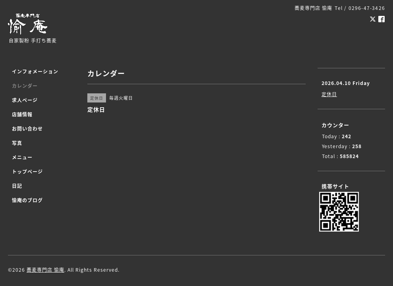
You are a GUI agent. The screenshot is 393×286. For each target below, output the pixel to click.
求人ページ (25, 100)
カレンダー (25, 85)
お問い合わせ (27, 128)
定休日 (329, 94)
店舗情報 (22, 114)
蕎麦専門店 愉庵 (45, 269)
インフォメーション (35, 71)
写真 (17, 143)
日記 (17, 185)
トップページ (27, 171)
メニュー (22, 157)
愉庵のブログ (27, 200)
